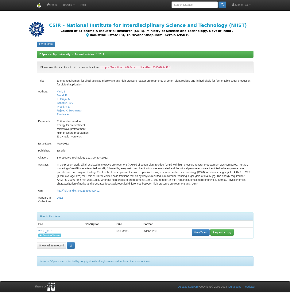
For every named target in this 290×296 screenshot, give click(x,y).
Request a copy (222, 232)
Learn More (46, 43)
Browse (69, 4)
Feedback (249, 286)
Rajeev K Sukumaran (69, 110)
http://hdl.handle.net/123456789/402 (78, 190)
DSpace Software (188, 286)
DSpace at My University (55, 54)
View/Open (200, 232)
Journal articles (84, 54)
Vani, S (61, 91)
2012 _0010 (45, 231)
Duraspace (234, 286)
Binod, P (62, 95)
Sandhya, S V (65, 102)
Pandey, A (63, 114)
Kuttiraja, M (63, 99)
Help (83, 4)
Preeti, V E (63, 106)
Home (52, 4)
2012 (101, 54)
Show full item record (51, 245)
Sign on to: (241, 4)
